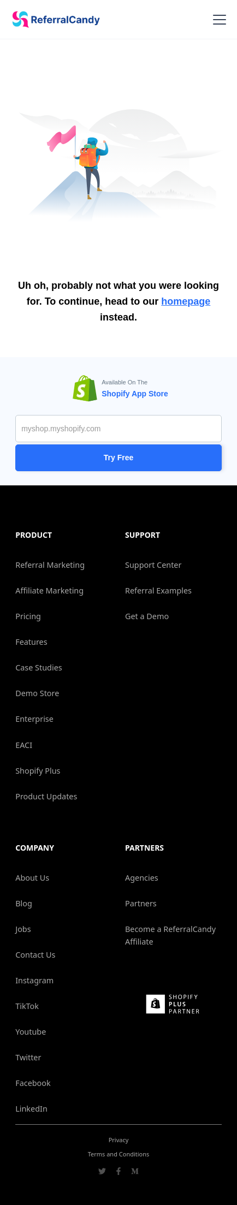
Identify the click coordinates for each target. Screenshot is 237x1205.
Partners (141, 903)
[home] (52, 19)
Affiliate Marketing (49, 590)
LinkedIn (31, 1108)
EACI (23, 745)
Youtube (30, 1031)
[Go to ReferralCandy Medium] (135, 1172)
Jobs (23, 929)
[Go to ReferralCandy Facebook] (118, 1172)
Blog (23, 903)
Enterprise (34, 719)
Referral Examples (158, 590)
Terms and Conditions (119, 1154)
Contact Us (35, 954)
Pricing (28, 616)
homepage (185, 301)
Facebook (33, 1083)
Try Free (118, 457)
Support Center (153, 565)
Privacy (119, 1140)
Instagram (34, 980)
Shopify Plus (37, 770)
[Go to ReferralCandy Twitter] (102, 1172)
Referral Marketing (50, 565)
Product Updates (46, 796)
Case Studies (38, 667)
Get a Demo (147, 616)
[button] (217, 20)
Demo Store (37, 693)
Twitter (28, 1057)
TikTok (27, 1006)
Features (31, 642)
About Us (32, 877)
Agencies (141, 877)
